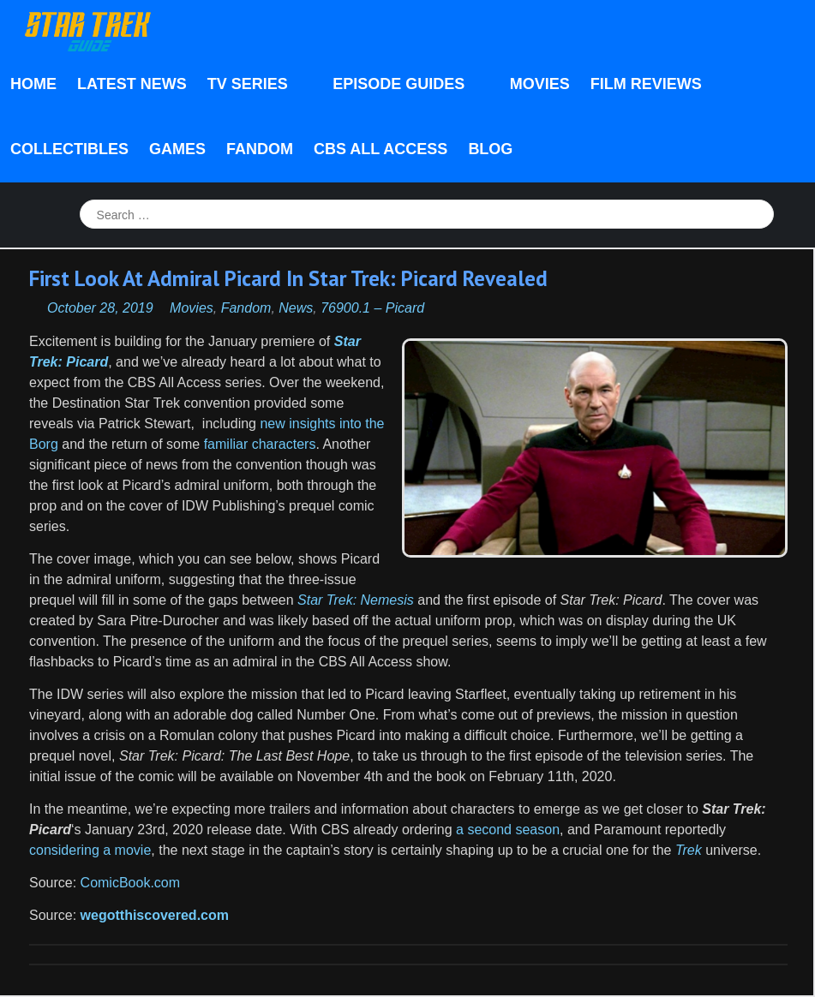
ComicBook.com (128, 882)
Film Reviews (646, 84)
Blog (490, 149)
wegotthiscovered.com (155, 915)
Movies (540, 84)
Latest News (132, 84)
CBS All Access (380, 149)
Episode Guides (403, 85)
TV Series (252, 85)
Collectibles (69, 149)
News (296, 308)
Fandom (259, 149)
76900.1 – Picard (372, 308)
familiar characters (260, 444)
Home (33, 84)
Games (177, 149)
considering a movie (90, 850)
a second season (508, 829)
